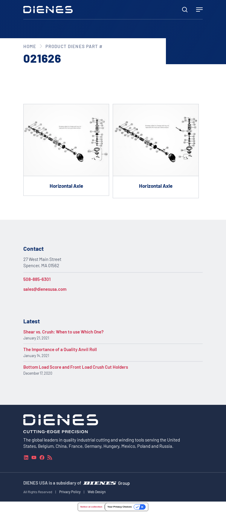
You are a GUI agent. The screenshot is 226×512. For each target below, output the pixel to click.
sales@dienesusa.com (44, 289)
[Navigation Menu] (199, 9)
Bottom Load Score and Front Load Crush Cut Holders (75, 367)
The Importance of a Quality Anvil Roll (60, 349)
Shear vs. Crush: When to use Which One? (63, 331)
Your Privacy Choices (119, 506)
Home (29, 46)
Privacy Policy (70, 492)
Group (124, 483)
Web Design (97, 492)
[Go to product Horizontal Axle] (66, 150)
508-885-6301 (37, 279)
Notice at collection (91, 506)
